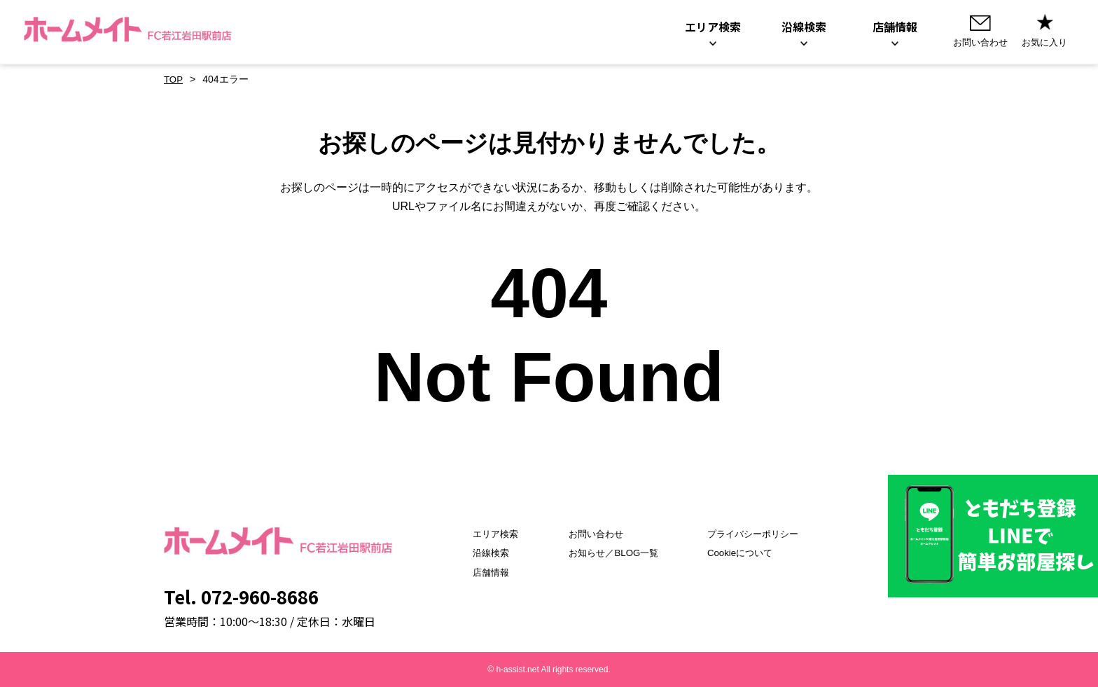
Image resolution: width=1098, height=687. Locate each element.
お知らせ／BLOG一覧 (609, 552)
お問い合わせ (590, 533)
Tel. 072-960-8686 (241, 596)
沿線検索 (476, 552)
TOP (174, 79)
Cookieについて (744, 552)
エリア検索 (481, 533)
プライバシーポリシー (758, 533)
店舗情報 (476, 572)
